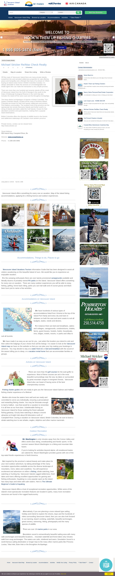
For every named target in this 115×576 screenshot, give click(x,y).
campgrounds (56, 278)
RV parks (32, 281)
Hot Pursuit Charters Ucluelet (93, 118)
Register (81, 62)
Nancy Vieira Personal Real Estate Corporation (98, 92)
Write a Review (45, 72)
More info (63, 574)
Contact (91, 562)
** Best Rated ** (75, 17)
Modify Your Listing (62, 562)
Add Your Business (95, 12)
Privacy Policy (73, 562)
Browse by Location (39, 17)
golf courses (52, 372)
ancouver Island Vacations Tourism (17, 269)
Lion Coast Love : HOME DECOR (94, 101)
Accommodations (54, 17)
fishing (33, 471)
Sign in (87, 62)
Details (5, 72)
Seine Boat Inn (88, 75)
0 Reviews (29, 67)
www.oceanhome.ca (15, 137)
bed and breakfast (52, 349)
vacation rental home (37, 351)
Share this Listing (31, 72)
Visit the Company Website (8, 60)
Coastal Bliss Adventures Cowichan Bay (96, 125)
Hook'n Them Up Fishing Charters (94, 84)
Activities (65, 17)
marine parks (42, 529)
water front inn (37, 349)
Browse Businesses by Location (106, 57)
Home (10, 17)
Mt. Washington (29, 439)
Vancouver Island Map (22, 17)
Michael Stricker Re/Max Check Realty (96, 109)
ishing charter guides (11, 390)
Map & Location (16, 72)
